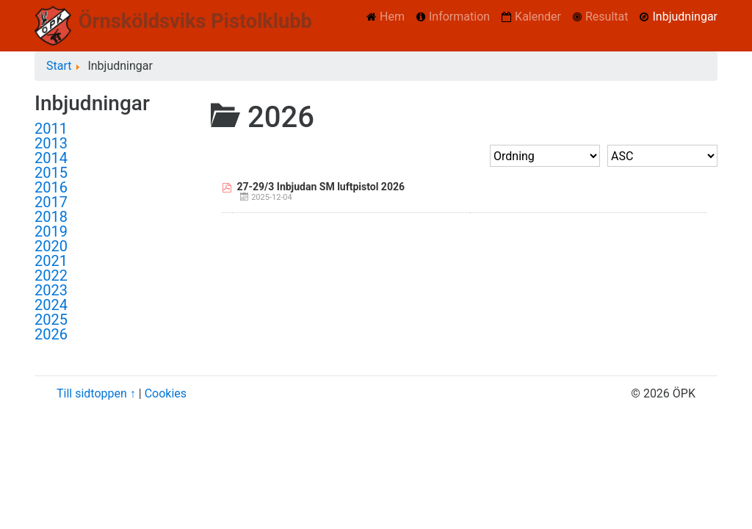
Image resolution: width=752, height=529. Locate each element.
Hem (392, 17)
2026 (51, 334)
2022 (51, 275)
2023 (51, 290)
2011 (51, 128)
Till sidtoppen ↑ (96, 393)
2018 (51, 217)
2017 (51, 202)
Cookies (166, 393)
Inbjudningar (684, 17)
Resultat (606, 17)
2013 (51, 143)
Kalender (538, 17)
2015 (51, 172)
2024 (51, 305)
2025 (51, 319)
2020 (51, 246)
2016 (51, 187)
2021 (51, 261)
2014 (51, 158)
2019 (51, 231)
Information (459, 17)
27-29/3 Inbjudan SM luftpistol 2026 (320, 186)
